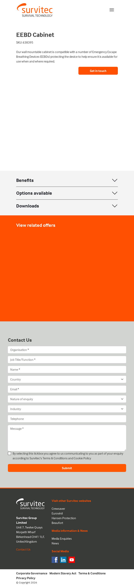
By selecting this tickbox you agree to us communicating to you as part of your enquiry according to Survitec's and (68, 455)
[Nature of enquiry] (67, 399)
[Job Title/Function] (67, 359)
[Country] (67, 379)
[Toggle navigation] (111, 10)
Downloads (27, 206)
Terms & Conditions (55, 458)
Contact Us (23, 549)
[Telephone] (67, 418)
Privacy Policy (25, 578)
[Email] (67, 389)
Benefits (25, 180)
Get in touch (98, 71)
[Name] (67, 369)
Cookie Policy (82, 458)
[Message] (67, 438)
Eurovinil (57, 513)
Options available (34, 193)
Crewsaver (58, 509)
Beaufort (57, 523)
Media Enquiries (62, 538)
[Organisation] (67, 349)
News (55, 543)
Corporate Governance (31, 573)
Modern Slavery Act (62, 573)
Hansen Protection (64, 518)
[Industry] (67, 408)
